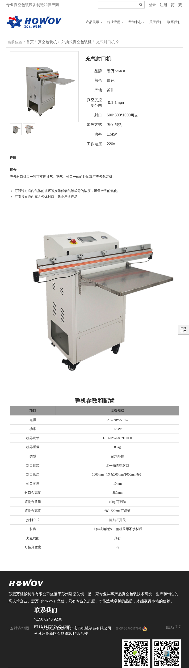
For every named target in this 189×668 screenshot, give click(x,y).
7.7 (173, 627)
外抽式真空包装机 (76, 42)
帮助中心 (136, 22)
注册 (163, 5)
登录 (152, 5)
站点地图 (19, 628)
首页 (30, 42)
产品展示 (94, 22)
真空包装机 (47, 42)
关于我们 (156, 22)
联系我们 (174, 22)
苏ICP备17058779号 (128, 628)
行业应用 (115, 22)
